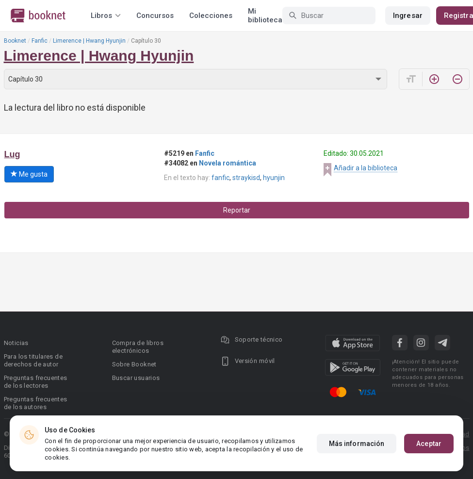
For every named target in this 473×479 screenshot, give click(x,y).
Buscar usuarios (136, 377)
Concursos (155, 15)
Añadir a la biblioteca (365, 168)
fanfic (220, 178)
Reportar (236, 210)
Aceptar (428, 443)
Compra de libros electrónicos (137, 346)
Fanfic (40, 40)
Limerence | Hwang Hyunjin (89, 40)
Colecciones (210, 15)
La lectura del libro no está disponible (75, 107)
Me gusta (29, 174)
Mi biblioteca (265, 15)
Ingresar (408, 15)
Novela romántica (227, 163)
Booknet (15, 40)
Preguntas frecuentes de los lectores (35, 381)
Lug (12, 154)
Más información (357, 443)
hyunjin (274, 178)
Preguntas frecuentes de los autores (35, 403)
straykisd (246, 178)
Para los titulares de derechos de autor (33, 360)
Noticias (16, 343)
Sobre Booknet (134, 364)
